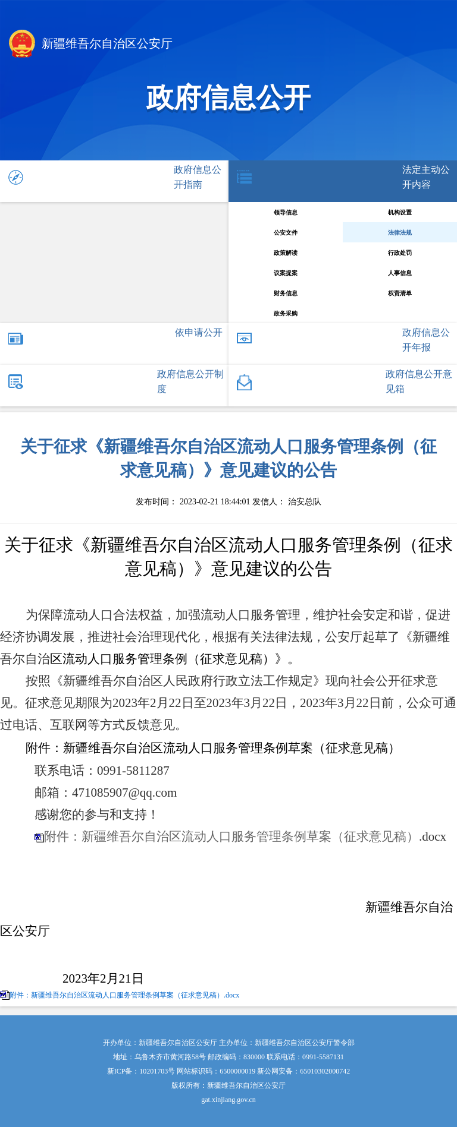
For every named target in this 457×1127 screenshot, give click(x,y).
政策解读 (286, 253)
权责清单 (400, 293)
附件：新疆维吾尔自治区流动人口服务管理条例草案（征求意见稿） (231, 836)
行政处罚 (400, 253)
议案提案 (286, 273)
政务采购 (286, 313)
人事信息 (400, 273)
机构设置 (400, 212)
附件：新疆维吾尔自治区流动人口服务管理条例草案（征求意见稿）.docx (124, 995)
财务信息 (286, 293)
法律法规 (400, 232)
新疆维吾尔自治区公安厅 (91, 45)
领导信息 (286, 212)
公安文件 (286, 232)
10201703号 (157, 1071)
